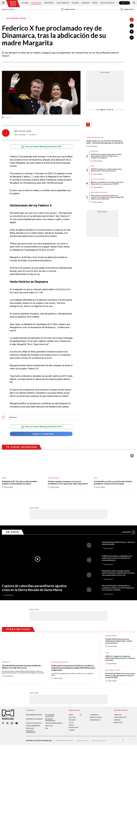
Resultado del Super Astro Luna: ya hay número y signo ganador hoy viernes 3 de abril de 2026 (120, 675)
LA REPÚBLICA (94, 715)
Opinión (94, 3)
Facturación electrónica (49, 715)
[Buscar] (134, 3)
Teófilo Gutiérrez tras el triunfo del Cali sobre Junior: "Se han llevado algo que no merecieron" (105, 142)
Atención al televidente (34, 719)
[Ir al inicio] (13, 3)
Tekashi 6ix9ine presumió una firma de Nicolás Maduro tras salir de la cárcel (21, 666)
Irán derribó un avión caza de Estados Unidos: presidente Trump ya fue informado (113, 482)
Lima (92, 166)
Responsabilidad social (34, 715)
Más (128, 532)
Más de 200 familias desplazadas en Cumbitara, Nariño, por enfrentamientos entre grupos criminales (118, 587)
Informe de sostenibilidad (50, 719)
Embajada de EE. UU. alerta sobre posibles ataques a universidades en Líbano (19, 482)
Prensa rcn (30, 728)
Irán (95, 478)
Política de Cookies (82, 740)
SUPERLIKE (117, 720)
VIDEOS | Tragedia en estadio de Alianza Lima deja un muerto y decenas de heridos (106, 170)
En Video (12, 532)
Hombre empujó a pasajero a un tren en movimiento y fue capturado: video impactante (68, 482)
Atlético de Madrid (98, 179)
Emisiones (8, 9)
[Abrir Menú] (3, 2)
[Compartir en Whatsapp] (132, 38)
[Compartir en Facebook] (132, 26)
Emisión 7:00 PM (127, 9)
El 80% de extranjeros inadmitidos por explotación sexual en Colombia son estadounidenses (117, 558)
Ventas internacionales (53, 723)
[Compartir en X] (132, 32)
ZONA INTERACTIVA (120, 717)
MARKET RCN (118, 722)
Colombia (25, 3)
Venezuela (6, 662)
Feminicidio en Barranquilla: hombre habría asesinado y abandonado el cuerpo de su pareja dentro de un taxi (118, 573)
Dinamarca (13, 417)
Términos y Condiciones (99, 740)
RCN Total (72, 717)
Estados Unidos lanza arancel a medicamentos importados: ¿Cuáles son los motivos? (118, 641)
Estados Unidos (53, 478)
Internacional (36, 3)
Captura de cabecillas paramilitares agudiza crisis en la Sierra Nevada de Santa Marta (34, 588)
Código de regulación (33, 723)
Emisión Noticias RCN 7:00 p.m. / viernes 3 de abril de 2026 (118, 543)
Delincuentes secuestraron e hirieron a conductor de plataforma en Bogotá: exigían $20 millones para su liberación (107, 197)
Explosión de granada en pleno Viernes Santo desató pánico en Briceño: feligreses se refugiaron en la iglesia (106, 156)
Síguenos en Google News (41, 434)
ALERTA (71, 725)
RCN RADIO (72, 720)
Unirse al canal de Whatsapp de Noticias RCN (41, 146)
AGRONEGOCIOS (95, 720)
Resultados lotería (112, 670)
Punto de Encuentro (107, 3)
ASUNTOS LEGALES (96, 717)
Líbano (4, 478)
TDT (80, 715)
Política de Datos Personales (64, 740)
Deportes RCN (49, 3)
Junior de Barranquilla (94, 137)
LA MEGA (72, 730)
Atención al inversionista (30, 731)
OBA (46, 728)
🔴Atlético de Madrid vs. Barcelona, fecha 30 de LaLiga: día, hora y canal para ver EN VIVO (107, 183)
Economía (75, 3)
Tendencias (85, 3)
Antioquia (94, 151)
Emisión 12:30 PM (68, 9)
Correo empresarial (33, 726)
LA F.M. (71, 722)
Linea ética (49, 726)
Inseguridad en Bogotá (99, 192)
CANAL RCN (124, 3)
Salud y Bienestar (63, 3)
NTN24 (71, 715)
